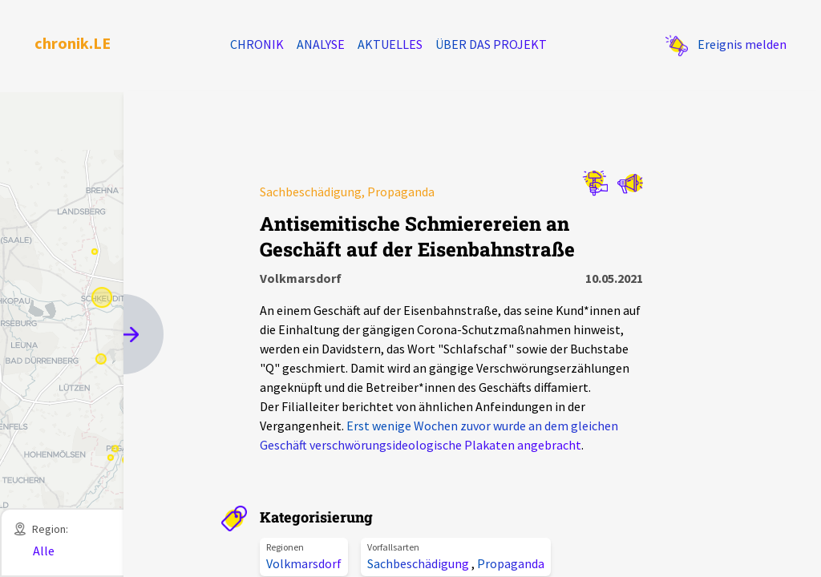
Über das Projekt (491, 44)
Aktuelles (390, 44)
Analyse (321, 44)
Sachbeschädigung (419, 563)
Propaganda (510, 563)
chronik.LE (72, 43)
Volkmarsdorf (304, 563)
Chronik (257, 44)
